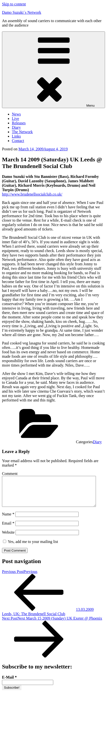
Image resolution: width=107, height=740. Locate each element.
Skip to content (14, 4)
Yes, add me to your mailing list (30, 547)
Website (8, 538)
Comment (10, 473)
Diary (16, 127)
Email (8, 529)
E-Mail (9, 683)
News (16, 114)
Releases (19, 123)
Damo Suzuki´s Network (21, 12)
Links (16, 136)
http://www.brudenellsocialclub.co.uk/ (32, 194)
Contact (18, 141)
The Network (22, 132)
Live (15, 118)
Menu (53, 69)
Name (8, 520)
